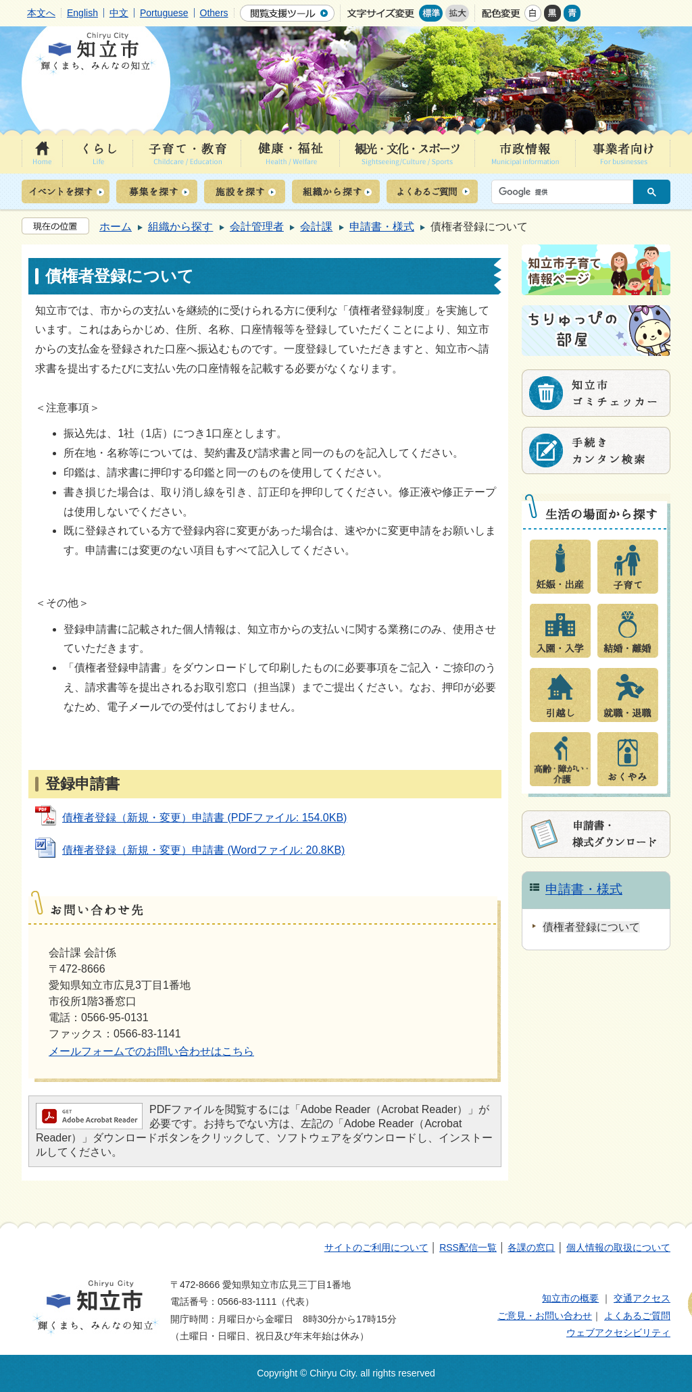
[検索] (566, 191)
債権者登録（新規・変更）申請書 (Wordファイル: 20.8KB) (203, 850)
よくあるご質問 (637, 1315)
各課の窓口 (531, 1247)
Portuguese (164, 12)
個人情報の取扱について (618, 1247)
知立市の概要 (570, 1298)
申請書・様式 (381, 226)
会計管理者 (257, 226)
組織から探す (180, 226)
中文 (118, 12)
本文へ (41, 12)
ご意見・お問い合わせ (544, 1315)
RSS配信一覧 (468, 1247)
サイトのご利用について (376, 1247)
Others (214, 12)
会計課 (316, 226)
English (82, 12)
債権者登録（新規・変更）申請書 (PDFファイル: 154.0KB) (204, 817)
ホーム (115, 226)
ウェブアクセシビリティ (618, 1332)
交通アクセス (642, 1298)
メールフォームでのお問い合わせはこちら (151, 1051)
